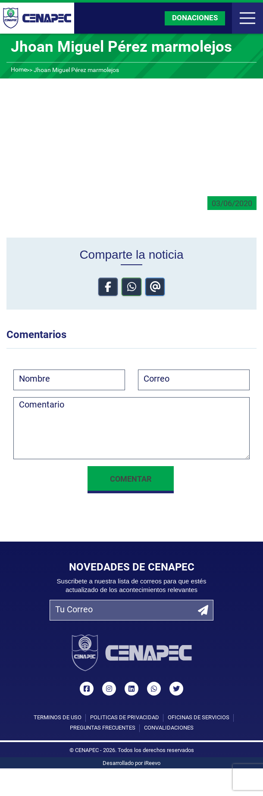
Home (19, 70)
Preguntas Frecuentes (102, 728)
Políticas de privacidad (124, 718)
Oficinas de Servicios (198, 718)
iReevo (152, 763)
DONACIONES (195, 18)
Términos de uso (57, 718)
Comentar (130, 480)
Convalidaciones (169, 728)
